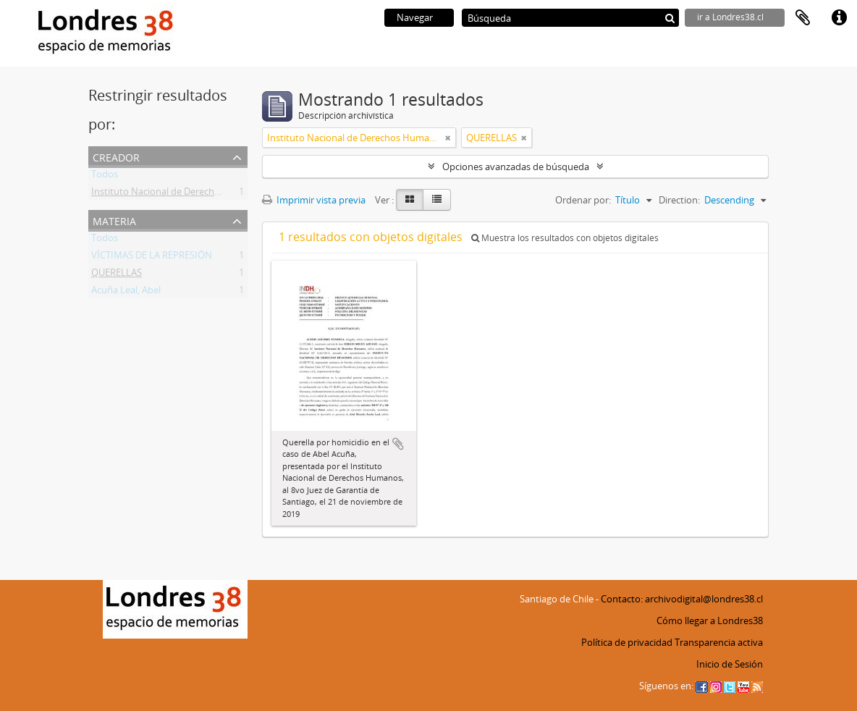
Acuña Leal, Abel (126, 292)
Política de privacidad (626, 642)
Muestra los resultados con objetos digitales (565, 238)
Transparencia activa (719, 642)
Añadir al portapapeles (398, 444)
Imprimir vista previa (314, 199)
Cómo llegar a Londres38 (710, 620)
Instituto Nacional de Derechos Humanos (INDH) (196, 194)
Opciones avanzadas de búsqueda (515, 166)
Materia (114, 220)
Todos (104, 176)
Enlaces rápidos (839, 18)
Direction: (679, 199)
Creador (116, 156)
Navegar (415, 17)
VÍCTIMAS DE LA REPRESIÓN (151, 257)
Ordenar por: (583, 199)
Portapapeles (803, 18)
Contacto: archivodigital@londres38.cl (682, 598)
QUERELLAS (116, 275)
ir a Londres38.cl (730, 17)
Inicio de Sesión (729, 663)
